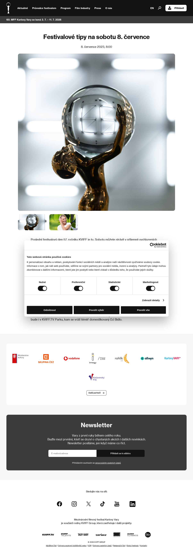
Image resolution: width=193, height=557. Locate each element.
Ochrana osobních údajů (102, 546)
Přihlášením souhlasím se (96, 463)
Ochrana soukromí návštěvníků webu (72, 546)
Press (97, 8)
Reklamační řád (119, 546)
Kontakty (143, 546)
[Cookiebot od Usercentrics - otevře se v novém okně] (152, 245)
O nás (108, 8)
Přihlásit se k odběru (120, 453)
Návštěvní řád (51, 546)
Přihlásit (176, 8)
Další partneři (94, 393)
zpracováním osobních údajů (108, 463)
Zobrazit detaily (151, 300)
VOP (89, 546)
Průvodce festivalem (44, 8)
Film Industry (82, 8)
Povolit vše (143, 309)
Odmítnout (50, 309)
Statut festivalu (132, 546)
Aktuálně (22, 8)
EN (152, 8)
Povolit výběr (96, 309)
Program (66, 8)
